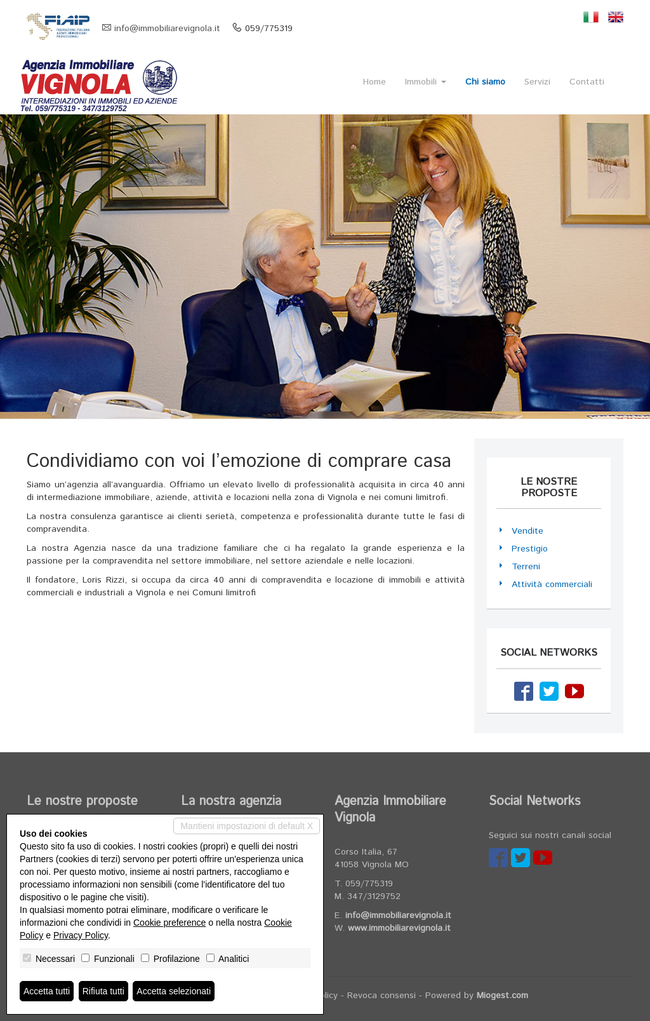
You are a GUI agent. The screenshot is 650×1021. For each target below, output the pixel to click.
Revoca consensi (381, 995)
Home (374, 82)
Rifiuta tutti (103, 991)
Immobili (425, 82)
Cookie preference (169, 922)
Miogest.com (502, 995)
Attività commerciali (552, 584)
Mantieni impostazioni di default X (246, 826)
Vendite (527, 531)
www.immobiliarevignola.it (399, 928)
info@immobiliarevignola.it (167, 28)
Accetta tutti (46, 991)
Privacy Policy (80, 935)
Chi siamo (485, 82)
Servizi (537, 82)
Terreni (526, 566)
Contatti (586, 82)
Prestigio (530, 549)
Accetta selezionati (173, 991)
